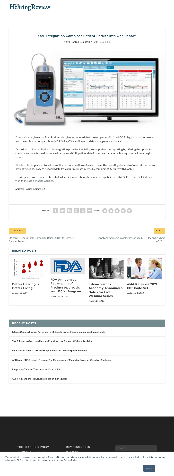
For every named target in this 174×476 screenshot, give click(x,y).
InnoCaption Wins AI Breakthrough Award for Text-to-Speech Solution (49, 350)
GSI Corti (113, 137)
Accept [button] (149, 468)
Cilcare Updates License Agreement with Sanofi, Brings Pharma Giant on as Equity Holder (59, 331)
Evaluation (86, 41)
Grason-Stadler (24, 137)
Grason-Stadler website (39, 180)
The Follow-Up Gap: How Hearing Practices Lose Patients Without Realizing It (53, 341)
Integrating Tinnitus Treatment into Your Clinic (36, 369)
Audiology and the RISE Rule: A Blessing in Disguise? (39, 378)
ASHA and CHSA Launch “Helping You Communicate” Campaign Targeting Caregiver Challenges (62, 360)
